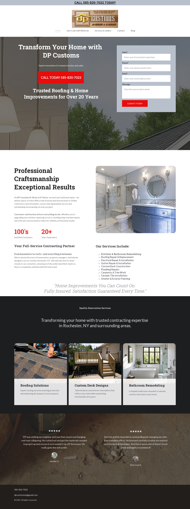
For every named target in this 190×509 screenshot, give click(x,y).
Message (126, 85)
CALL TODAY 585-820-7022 (61, 78)
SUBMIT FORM (134, 104)
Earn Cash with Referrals (78, 30)
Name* (125, 53)
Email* (125, 74)
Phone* (125, 64)
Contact (121, 30)
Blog (133, 30)
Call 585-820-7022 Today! (95, 3)
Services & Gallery (103, 30)
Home (58, 30)
